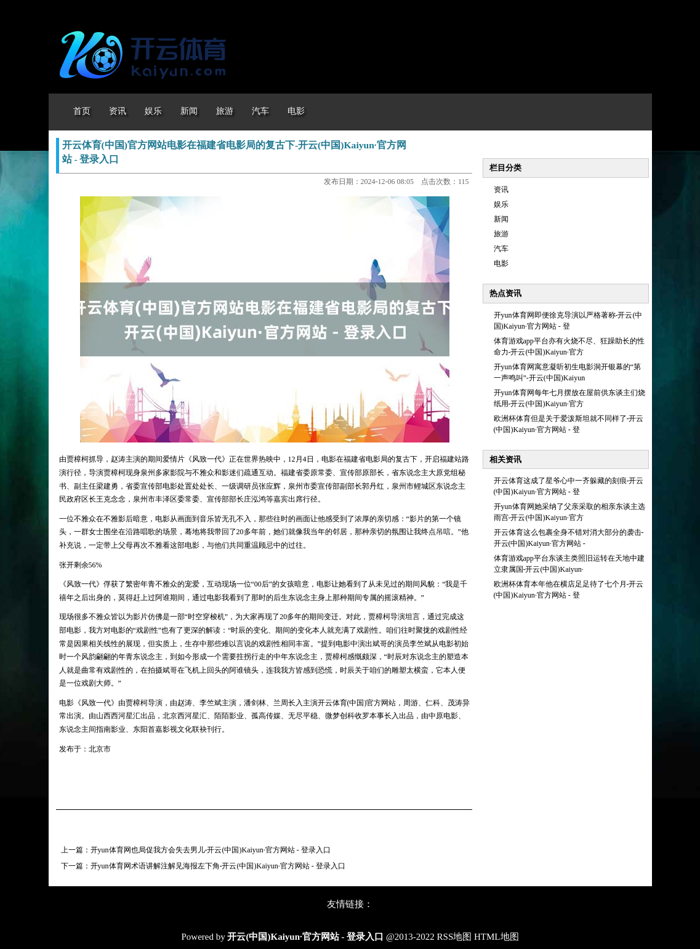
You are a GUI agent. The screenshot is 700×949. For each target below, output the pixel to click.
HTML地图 (496, 937)
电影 (501, 263)
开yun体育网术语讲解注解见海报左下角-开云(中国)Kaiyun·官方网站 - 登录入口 (218, 866)
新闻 (501, 219)
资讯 (501, 189)
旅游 (501, 234)
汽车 (501, 248)
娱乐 (501, 204)
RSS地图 (454, 937)
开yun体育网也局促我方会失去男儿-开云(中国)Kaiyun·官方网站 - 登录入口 (211, 850)
